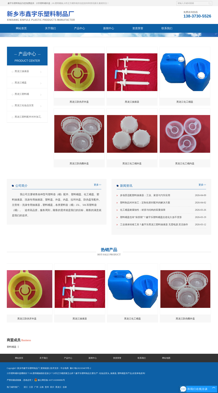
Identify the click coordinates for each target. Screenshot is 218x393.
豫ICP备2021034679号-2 (80, 368)
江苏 (31, 387)
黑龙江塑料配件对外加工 (28, 117)
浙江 (26, 387)
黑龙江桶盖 (21, 82)
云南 (42, 387)
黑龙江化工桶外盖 (132, 163)
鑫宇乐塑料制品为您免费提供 (21, 3)
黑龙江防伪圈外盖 (79, 163)
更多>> (97, 185)
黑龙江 (58, 387)
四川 (52, 387)
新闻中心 (108, 28)
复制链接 (45, 368)
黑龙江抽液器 (22, 71)
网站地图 (166, 358)
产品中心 (79, 28)
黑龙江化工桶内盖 (184, 163)
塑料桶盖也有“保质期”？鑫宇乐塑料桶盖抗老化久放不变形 (163, 217)
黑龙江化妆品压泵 (24, 105)
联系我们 (166, 28)
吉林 (65, 387)
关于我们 (50, 28)
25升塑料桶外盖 (43, 3)
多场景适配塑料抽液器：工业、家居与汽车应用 (163, 195)
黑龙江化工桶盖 (184, 102)
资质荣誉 (137, 28)
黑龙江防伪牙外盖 (79, 102)
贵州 (47, 387)
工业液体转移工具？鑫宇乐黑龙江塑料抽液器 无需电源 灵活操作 (163, 224)
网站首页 (21, 28)
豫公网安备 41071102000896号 (49, 380)
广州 (36, 387)
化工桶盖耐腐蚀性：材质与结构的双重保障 (163, 210)
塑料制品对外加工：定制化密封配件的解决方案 (163, 202)
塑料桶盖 (12, 347)
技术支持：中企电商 (59, 368)
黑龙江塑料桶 (22, 94)
